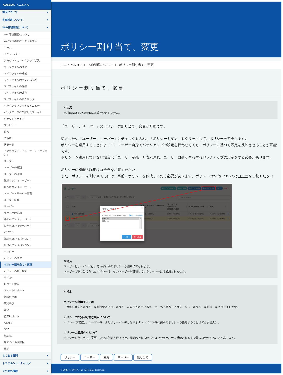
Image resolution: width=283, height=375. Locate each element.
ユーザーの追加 (13, 173)
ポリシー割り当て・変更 (18, 264)
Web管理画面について (16, 34)
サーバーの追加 (13, 212)
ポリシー (9, 251)
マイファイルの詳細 (15, 86)
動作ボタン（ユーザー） (18, 186)
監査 (6, 309)
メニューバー (11, 54)
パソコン (9, 232)
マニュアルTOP (71, 64)
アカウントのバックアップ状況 (22, 60)
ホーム (8, 47)
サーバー (9, 206)
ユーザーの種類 (13, 167)
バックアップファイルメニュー (22, 105)
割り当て (142, 357)
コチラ (105, 170)
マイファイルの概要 (15, 66)
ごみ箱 (8, 138)
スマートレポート (14, 290)
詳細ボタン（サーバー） (18, 219)
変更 (106, 357)
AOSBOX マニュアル (16, 4)
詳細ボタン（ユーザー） (18, 180)
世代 (6, 131)
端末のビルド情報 (14, 342)
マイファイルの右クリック (19, 99)
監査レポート (11, 316)
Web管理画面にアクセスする (20, 41)
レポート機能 (11, 283)
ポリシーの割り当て (15, 271)
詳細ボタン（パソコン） (18, 238)
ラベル (8, 277)
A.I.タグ (8, 322)
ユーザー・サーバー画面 (18, 193)
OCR (6, 329)
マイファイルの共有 (15, 92)
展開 (6, 348)
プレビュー (10, 125)
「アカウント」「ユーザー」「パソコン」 (25, 152)
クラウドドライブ (14, 118)
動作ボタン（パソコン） (18, 245)
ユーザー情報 (11, 199)
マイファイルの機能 (15, 73)
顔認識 (8, 335)
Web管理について (100, 64)
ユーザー (9, 160)
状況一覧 (9, 144)
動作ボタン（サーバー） (18, 225)
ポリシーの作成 (13, 258)
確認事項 (9, 303)
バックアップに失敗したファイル (23, 112)
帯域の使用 (10, 296)
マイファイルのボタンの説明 (20, 79)
